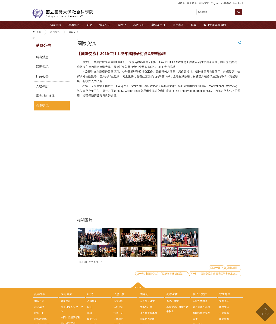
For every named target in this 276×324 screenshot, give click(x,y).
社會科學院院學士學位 (72, 309)
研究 (89, 24)
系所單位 (66, 301)
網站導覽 (204, 3)
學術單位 (74, 24)
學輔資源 (224, 318)
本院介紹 (39, 301)
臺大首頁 (192, 3)
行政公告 (42, 76)
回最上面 (232, 267)
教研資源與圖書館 (214, 24)
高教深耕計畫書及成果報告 (177, 309)
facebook (238, 3)
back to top (265, 312)
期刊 (89, 307)
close (138, 287)
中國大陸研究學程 (70, 317)
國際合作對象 (147, 318)
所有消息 (42, 57)
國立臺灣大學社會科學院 (62, 13)
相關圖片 (84, 220)
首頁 (38, 31)
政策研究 (92, 301)
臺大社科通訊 (45, 96)
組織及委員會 (200, 301)
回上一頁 (215, 267)
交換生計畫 (146, 307)
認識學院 (55, 24)
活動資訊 (42, 67)
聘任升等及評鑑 (201, 307)
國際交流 (73, 31)
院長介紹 (39, 312)
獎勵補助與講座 (201, 312)
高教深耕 (138, 24)
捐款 (193, 24)
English (215, 3)
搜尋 (238, 12)
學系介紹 (224, 301)
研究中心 (92, 318)
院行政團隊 (40, 318)
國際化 (122, 24)
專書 (89, 312)
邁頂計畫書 (172, 301)
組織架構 (39, 307)
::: (33, 37)
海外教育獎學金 (148, 312)
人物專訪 (42, 86)
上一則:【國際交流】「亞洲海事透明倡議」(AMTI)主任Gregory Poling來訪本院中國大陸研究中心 (162, 273)
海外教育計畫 (147, 301)
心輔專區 (226, 3)
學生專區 (178, 24)
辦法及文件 (158, 24)
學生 (195, 318)
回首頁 (181, 3)
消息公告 (105, 24)
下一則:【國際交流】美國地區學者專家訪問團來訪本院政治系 (215, 273)
